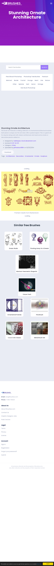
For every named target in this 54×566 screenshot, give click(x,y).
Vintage (40, 84)
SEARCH (44, 67)
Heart (36, 80)
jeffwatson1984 (19, 147)
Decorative (20, 156)
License (3, 435)
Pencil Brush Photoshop (14, 76)
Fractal (23, 80)
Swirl (27, 84)
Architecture (10, 156)
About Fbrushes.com (8, 409)
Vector (33, 84)
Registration (5, 448)
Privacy (3, 432)
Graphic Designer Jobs (9, 416)
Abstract (9, 80)
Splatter (21, 84)
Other (15, 84)
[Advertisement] (16, 37)
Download (8, 152)
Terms (3, 428)
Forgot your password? (9, 451)
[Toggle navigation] (51, 3)
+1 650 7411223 (10, 399)
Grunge (30, 80)
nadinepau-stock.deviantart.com (24, 141)
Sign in (3, 444)
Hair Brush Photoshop (28, 88)
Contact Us (5, 412)
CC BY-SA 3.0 (14, 143)
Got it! (47, 562)
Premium (45, 76)
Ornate (36, 156)
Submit (3, 455)
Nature (47, 80)
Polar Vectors (5, 419)
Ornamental (29, 156)
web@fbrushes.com (11, 396)
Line (41, 80)
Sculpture (44, 156)
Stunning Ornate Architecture (15, 128)
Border (16, 80)
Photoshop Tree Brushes (32, 76)
